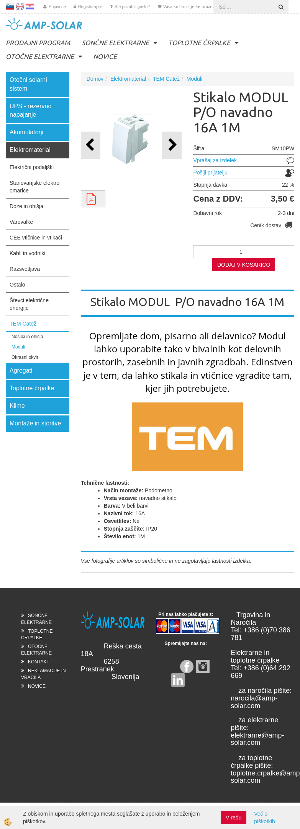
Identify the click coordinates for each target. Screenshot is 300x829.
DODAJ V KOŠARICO (243, 265)
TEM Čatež (23, 324)
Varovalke (21, 222)
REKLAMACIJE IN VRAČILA (43, 674)
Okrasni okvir (24, 357)
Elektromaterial (128, 79)
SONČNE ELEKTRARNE (115, 42)
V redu (233, 817)
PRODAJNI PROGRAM (38, 42)
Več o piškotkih (264, 817)
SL (10, 6)
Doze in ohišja (26, 206)
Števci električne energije (29, 304)
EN (20, 6)
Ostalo (17, 285)
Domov (95, 79)
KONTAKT (38, 662)
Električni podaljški (32, 167)
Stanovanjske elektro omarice (34, 187)
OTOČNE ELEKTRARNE (40, 56)
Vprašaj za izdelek (215, 160)
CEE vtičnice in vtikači (36, 238)
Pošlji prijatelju (210, 172)
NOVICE (105, 56)
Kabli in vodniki (27, 253)
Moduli (18, 347)
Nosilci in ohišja (27, 336)
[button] (172, 145)
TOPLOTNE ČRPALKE (199, 42)
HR (30, 6)
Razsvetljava (25, 269)
